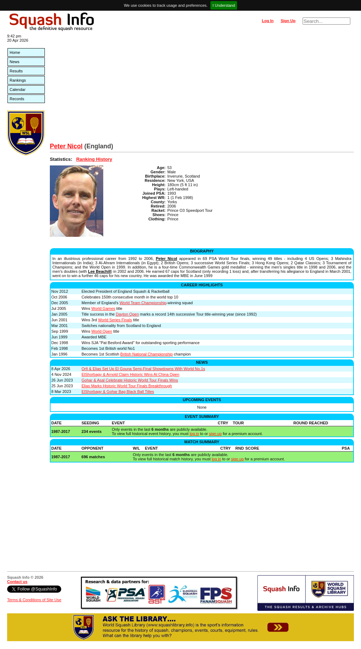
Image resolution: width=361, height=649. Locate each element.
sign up (215, 433)
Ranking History (94, 159)
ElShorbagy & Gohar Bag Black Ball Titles (118, 391)
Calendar (18, 89)
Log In (267, 21)
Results (16, 71)
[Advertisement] (202, 89)
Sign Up (288, 21)
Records (17, 99)
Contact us (17, 581)
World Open (102, 331)
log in (194, 433)
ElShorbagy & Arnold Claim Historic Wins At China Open (130, 374)
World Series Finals (115, 320)
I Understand (224, 5)
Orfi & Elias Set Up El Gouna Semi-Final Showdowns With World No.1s (143, 369)
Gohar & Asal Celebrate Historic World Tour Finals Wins (130, 380)
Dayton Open (127, 314)
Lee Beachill (99, 271)
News (15, 62)
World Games (103, 308)
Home (15, 52)
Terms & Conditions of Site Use (34, 600)
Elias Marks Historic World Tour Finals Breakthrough (127, 386)
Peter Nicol (66, 146)
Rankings (18, 80)
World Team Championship (143, 303)
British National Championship (146, 354)
